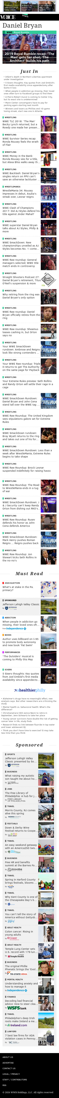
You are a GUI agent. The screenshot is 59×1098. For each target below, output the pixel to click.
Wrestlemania (12, 186)
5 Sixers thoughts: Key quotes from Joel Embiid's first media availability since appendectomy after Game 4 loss (29, 85)
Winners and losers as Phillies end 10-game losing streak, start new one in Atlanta (27, 109)
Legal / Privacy (11, 1073)
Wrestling (10, 117)
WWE (9, 32)
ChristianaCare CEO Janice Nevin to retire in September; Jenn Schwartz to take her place (24, 714)
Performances (12, 652)
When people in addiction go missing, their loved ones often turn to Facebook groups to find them (29, 92)
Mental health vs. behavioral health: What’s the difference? (25, 708)
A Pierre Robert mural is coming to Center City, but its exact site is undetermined (28, 98)
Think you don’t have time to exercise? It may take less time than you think (27, 731)
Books (8, 634)
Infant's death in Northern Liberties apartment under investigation (28, 78)
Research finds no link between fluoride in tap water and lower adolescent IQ (28, 726)
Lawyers (11, 1031)
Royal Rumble (21, 32)
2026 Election (12, 583)
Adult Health (14, 927)
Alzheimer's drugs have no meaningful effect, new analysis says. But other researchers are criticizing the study (28, 701)
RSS (4, 1085)
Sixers (8, 669)
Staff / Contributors (15, 1079)
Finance (11, 996)
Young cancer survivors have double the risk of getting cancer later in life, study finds (29, 720)
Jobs (9, 788)
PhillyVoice (7, 17)
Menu (53, 17)
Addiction (10, 617)
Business (12, 771)
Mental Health (15, 979)
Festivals (12, 823)
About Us (8, 1057)
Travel (10, 806)
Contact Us (9, 1068)
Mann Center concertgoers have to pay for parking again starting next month (26, 104)
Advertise (8, 1062)
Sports (25, 16)
